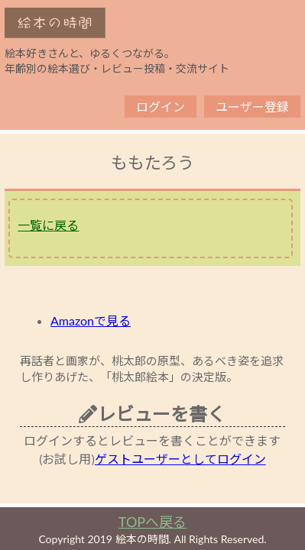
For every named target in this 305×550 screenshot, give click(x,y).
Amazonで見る (90, 320)
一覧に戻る (48, 225)
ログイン (160, 106)
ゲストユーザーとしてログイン (180, 458)
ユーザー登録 (252, 106)
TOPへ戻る (152, 521)
